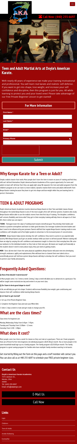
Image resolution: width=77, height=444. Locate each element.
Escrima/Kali (5, 439)
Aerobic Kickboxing (8, 434)
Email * (6, 130)
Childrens (5, 423)
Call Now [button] (38, 402)
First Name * (8, 112)
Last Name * (8, 121)
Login (3, 418)
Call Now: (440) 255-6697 (57, 16)
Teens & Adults (7, 428)
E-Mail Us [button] (38, 394)
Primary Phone (9, 139)
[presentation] (20, 150)
